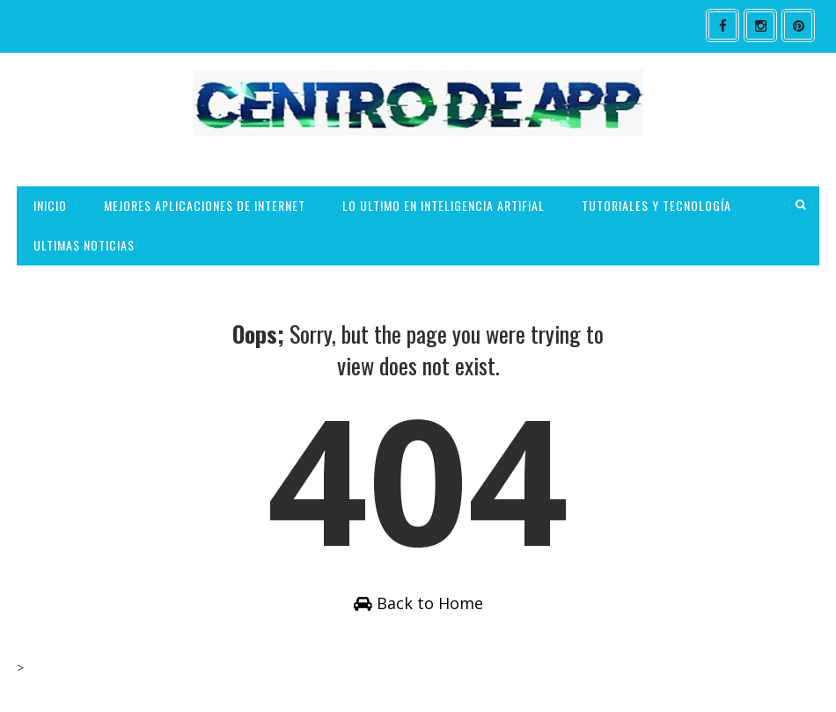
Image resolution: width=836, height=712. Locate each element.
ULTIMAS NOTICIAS (84, 245)
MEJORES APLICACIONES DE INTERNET (204, 205)
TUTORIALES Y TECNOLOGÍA (656, 205)
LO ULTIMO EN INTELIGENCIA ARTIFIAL (443, 205)
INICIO (50, 205)
